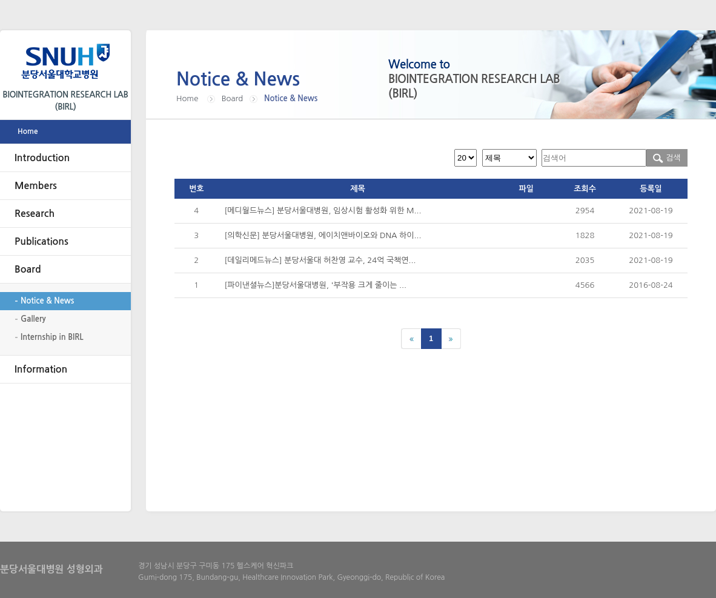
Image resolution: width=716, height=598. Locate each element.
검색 (666, 158)
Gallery (33, 319)
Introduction (42, 157)
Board (28, 269)
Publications (41, 241)
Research (35, 213)
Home (28, 131)
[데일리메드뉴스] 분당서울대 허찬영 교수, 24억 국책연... (320, 260)
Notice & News (47, 301)
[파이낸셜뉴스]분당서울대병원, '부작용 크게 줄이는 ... (315, 285)
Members (36, 185)
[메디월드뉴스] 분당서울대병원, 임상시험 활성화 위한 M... (323, 210)
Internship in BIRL (52, 337)
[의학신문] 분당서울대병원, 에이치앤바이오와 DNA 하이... (323, 235)
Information (41, 369)
